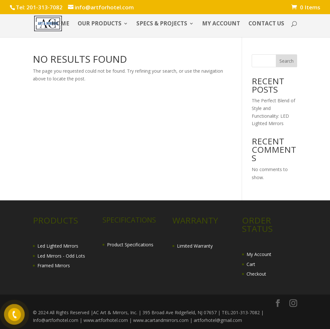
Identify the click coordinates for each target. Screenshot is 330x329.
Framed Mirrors (53, 265)
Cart (251, 264)
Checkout (256, 274)
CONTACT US (266, 24)
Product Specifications (130, 245)
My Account (259, 254)
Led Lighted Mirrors (57, 246)
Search (286, 61)
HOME (60, 24)
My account (221, 24)
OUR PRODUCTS (99, 24)
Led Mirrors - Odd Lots (61, 256)
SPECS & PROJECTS (161, 24)
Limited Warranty (195, 246)
